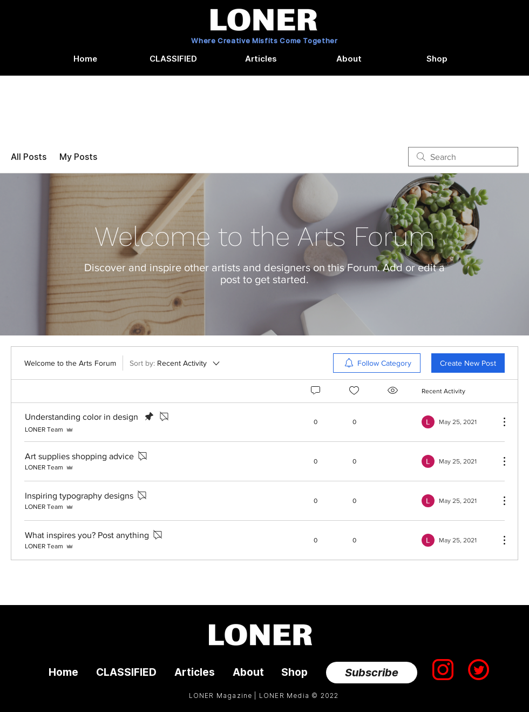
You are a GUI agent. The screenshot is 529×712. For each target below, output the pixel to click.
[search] (463, 156)
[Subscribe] (371, 672)
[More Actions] (498, 421)
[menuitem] (377, 363)
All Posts (28, 156)
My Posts (78, 156)
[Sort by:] (175, 363)
